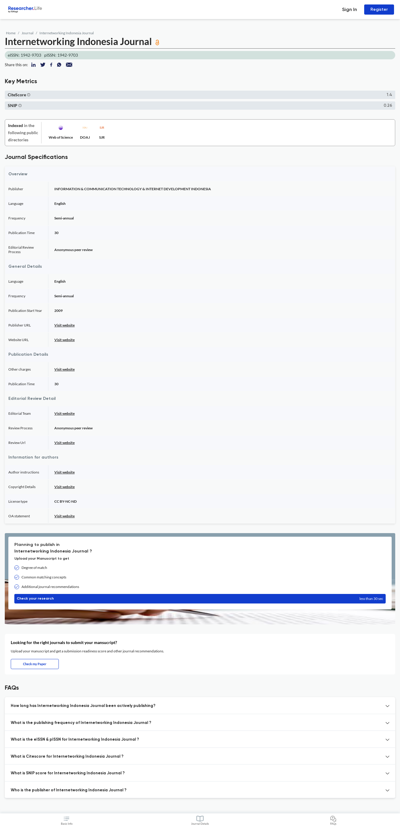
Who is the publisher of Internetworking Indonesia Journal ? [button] (69, 790)
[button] (28, 94)
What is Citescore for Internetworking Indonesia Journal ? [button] (67, 757)
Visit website (64, 325)
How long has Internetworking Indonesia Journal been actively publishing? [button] (83, 706)
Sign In (349, 9)
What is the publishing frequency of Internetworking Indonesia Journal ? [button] (81, 723)
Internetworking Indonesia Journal (66, 33)
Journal (27, 33)
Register (379, 9)
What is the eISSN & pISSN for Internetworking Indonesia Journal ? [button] (75, 740)
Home (11, 33)
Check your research (200, 598)
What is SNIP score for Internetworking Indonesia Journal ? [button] (68, 773)
